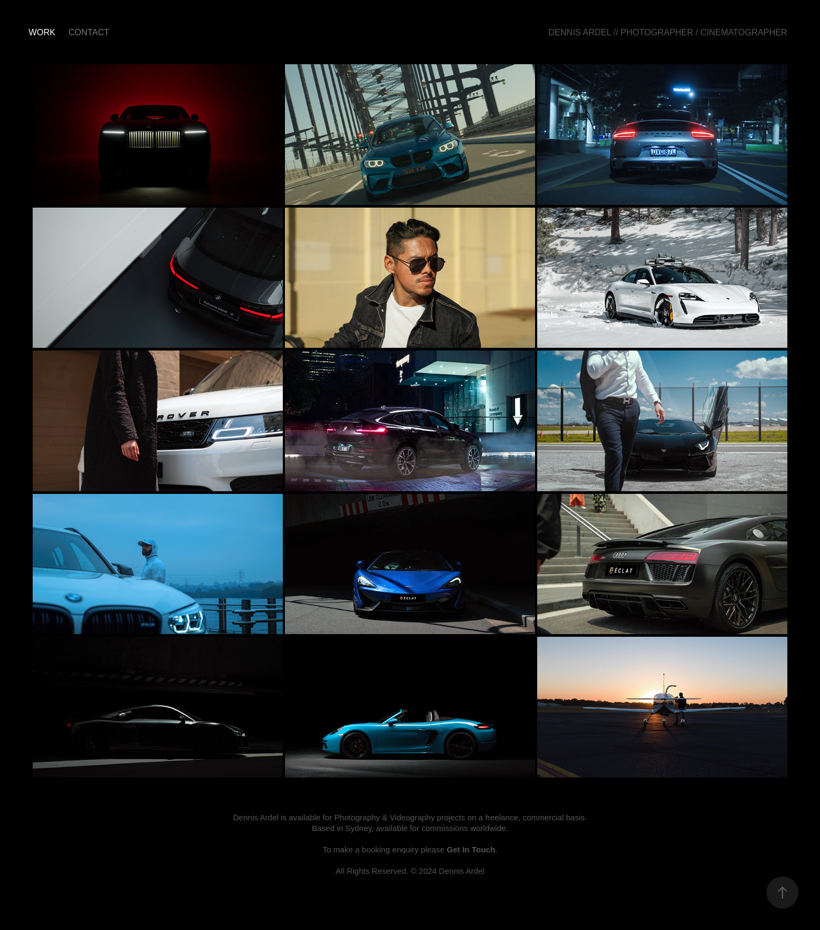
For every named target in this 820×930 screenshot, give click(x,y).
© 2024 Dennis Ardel (448, 870)
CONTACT (89, 32)
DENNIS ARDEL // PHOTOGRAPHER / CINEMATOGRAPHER (667, 32)
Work (42, 32)
